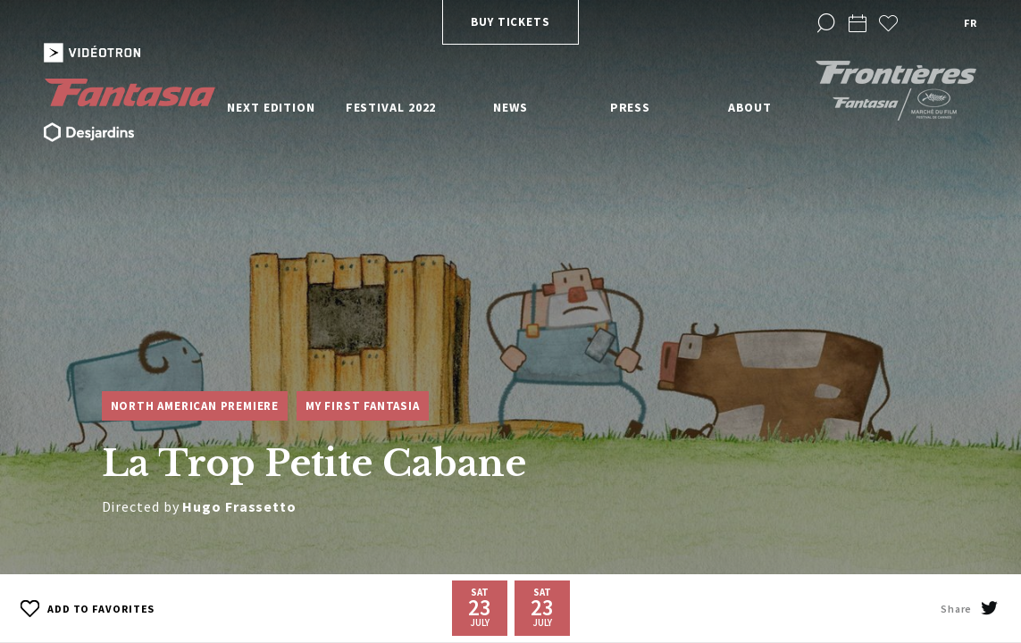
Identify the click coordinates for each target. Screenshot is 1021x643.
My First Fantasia (362, 405)
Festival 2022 (391, 107)
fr (970, 22)
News (510, 107)
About (750, 107)
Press (630, 107)
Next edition (271, 107)
